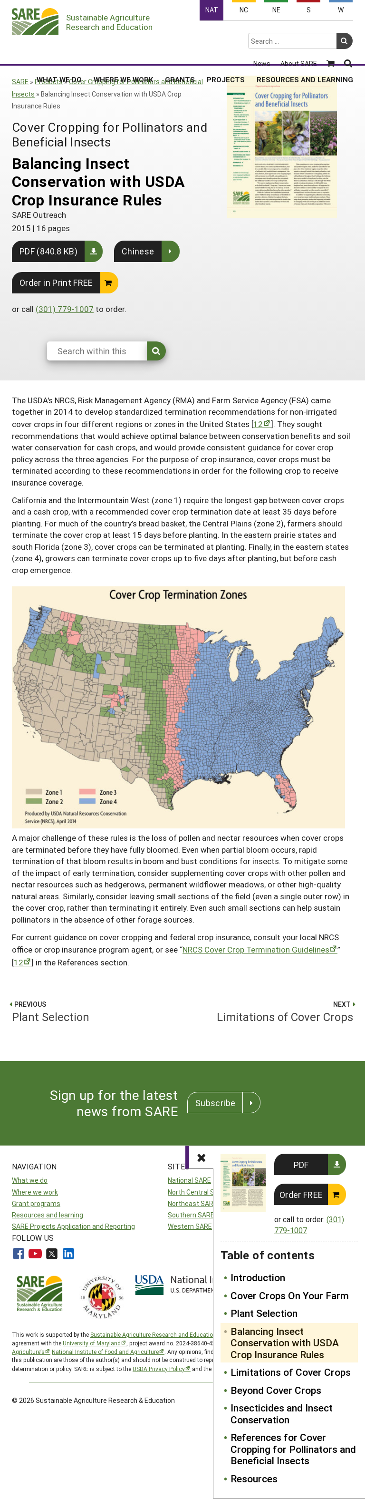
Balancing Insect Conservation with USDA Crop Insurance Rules (285, 1342)
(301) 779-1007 (65, 308)
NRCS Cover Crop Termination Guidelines (255, 949)
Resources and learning (47, 1214)
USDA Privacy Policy (159, 1368)
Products (49, 81)
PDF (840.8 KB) (48, 251)
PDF (301, 1164)
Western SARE (190, 1226)
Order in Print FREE (56, 282)
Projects (226, 50)
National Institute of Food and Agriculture (105, 1351)
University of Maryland (92, 1343)
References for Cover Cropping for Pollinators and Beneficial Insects (293, 1448)
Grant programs (36, 1203)
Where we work (35, 1192)
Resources (254, 1478)
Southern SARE (191, 1214)
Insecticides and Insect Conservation (282, 1413)
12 (258, 423)
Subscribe (215, 1103)
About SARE (298, 34)
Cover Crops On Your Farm (290, 1295)
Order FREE (301, 1194)
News (261, 34)
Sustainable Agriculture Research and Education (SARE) (163, 1334)
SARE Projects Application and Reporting (73, 1226)
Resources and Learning (305, 50)
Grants (180, 50)
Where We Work (123, 50)
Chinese (138, 251)
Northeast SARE (192, 1203)
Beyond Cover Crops (276, 1390)
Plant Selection (264, 1313)
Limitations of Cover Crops (291, 1372)
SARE (20, 81)
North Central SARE (197, 1192)
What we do (30, 1180)
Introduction (258, 1277)
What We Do (59, 50)
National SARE (189, 1180)
